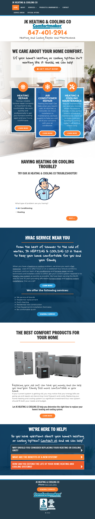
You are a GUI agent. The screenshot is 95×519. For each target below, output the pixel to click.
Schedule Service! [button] (47, 314)
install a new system (21, 276)
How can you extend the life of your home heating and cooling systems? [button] (43, 465)
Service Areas (19, 13)
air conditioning (43, 271)
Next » (72, 218)
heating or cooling (36, 266)
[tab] (47, 449)
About (23, 7)
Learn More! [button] (47, 285)
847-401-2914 (47, 32)
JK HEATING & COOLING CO (25, 2)
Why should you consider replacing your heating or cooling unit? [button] (46, 449)
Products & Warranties (49, 7)
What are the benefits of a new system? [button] (34, 457)
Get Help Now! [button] (47, 69)
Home (16, 7)
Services (32, 7)
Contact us (49, 440)
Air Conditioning (24, 208)
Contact (65, 7)
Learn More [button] (23, 128)
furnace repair (61, 271)
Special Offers (33, 13)
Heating (20, 212)
